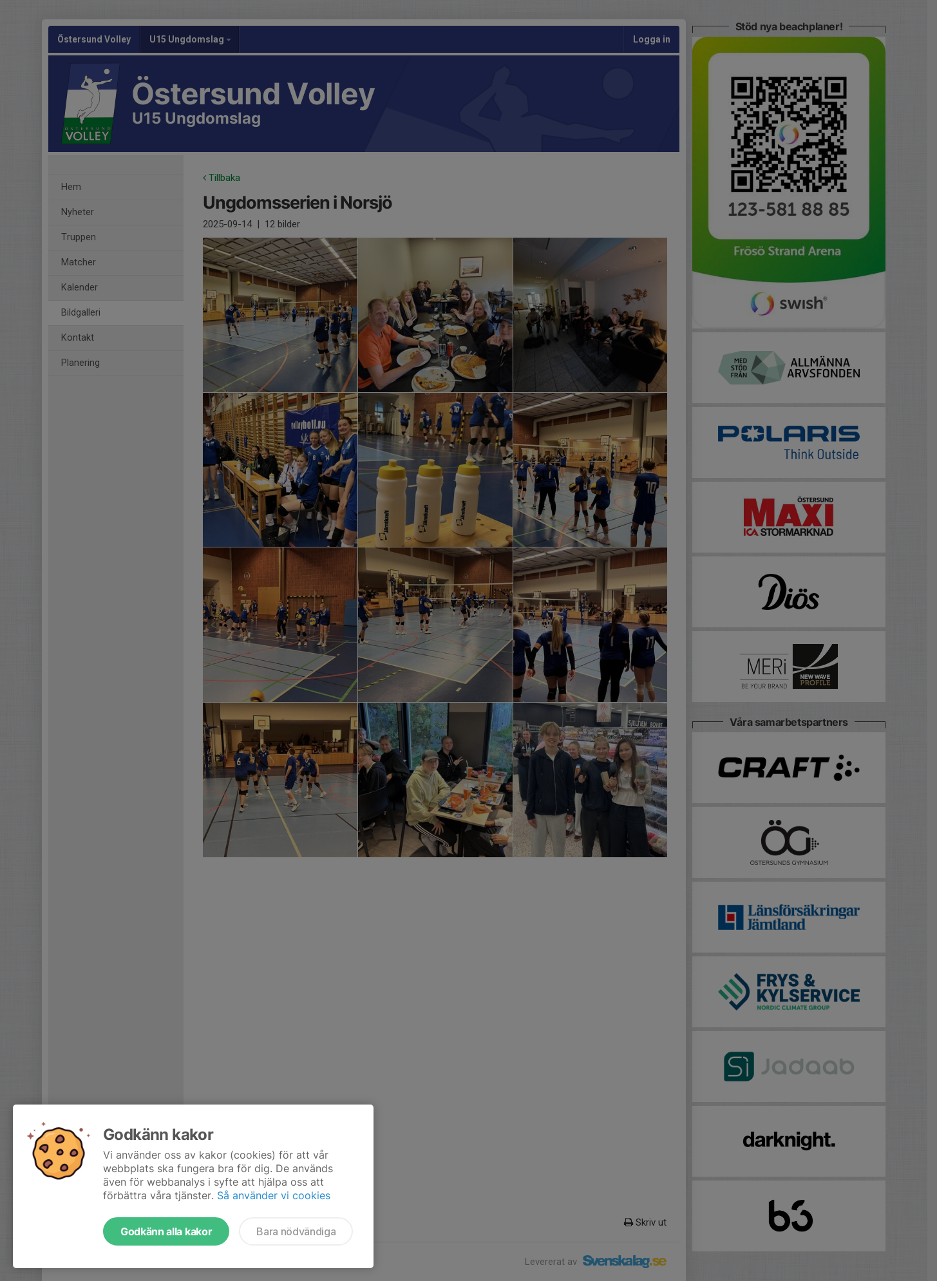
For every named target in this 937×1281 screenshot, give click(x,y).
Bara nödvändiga (296, 1231)
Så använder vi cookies (273, 1195)
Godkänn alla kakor (166, 1231)
